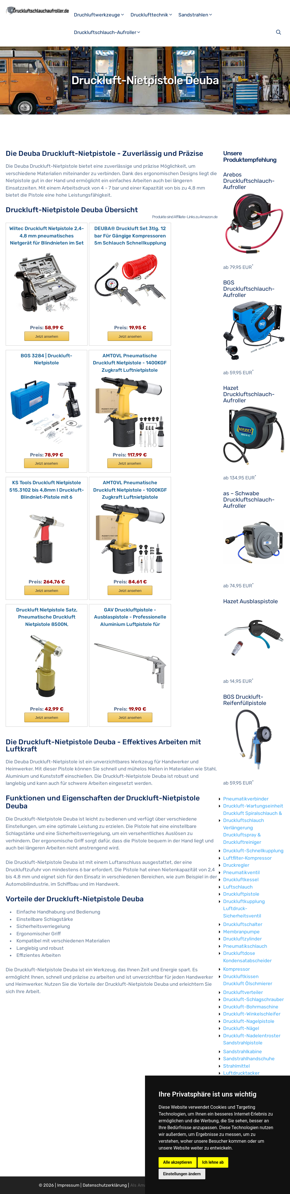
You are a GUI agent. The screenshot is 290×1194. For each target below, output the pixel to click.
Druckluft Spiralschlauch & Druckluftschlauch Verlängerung (252, 820)
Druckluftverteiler (243, 992)
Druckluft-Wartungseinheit (253, 806)
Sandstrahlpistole (243, 1043)
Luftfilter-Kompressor (247, 858)
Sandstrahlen (197, 14)
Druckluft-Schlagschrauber (253, 999)
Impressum (68, 1185)
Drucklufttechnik (154, 14)
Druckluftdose (239, 953)
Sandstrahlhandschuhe (249, 1058)
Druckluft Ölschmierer (247, 983)
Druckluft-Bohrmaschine (250, 1007)
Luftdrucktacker (241, 1073)
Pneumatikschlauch (245, 946)
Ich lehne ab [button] (213, 1162)
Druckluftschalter (242, 924)
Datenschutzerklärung (105, 1185)
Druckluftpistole (241, 894)
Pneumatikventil (241, 872)
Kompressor (236, 969)
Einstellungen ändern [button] (182, 1174)
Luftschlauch (238, 887)
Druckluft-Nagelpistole (248, 1021)
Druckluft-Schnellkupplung (253, 850)
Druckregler (236, 865)
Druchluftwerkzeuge (101, 14)
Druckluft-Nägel (241, 1028)
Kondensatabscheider (247, 960)
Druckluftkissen (241, 976)
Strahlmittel (236, 1066)
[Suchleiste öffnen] (279, 32)
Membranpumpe (241, 931)
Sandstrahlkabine (242, 1051)
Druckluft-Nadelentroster (251, 1035)
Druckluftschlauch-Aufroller (109, 32)
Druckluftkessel (241, 879)
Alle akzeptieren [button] (177, 1162)
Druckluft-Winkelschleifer (251, 1014)
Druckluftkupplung (244, 901)
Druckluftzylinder (242, 939)
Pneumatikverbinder (245, 799)
